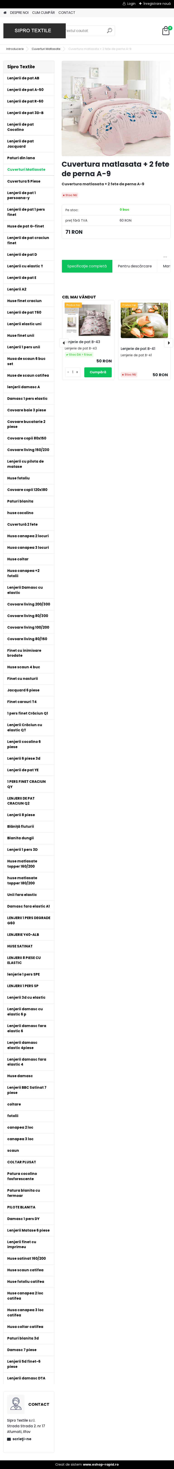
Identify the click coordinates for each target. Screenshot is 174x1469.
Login (131, 3)
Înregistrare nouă (157, 3)
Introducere (15, 49)
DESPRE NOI (19, 12)
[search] (109, 32)
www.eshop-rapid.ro (101, 1464)
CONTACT (66, 12)
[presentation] (64, 342)
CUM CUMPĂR (43, 12)
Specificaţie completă (87, 266)
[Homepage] (5, 12)
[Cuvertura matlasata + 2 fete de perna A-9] (116, 108)
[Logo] (34, 31)
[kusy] (73, 372)
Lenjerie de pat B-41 (138, 348)
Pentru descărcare (135, 266)
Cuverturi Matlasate (46, 49)
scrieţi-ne (21, 1439)
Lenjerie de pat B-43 (82, 341)
